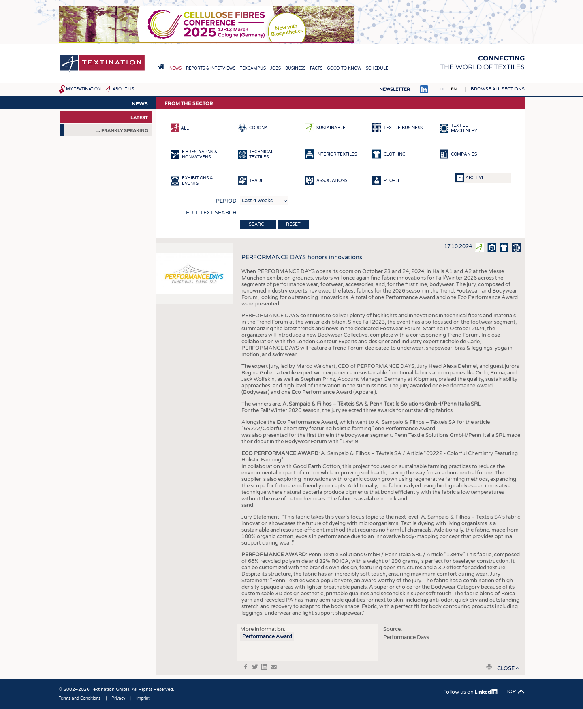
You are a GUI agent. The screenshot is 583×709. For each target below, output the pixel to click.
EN (454, 89)
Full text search (211, 212)
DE (443, 89)
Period (226, 201)
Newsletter (394, 89)
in (264, 667)
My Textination (83, 89)
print (489, 667)
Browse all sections (498, 89)
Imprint (143, 698)
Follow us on (470, 692)
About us (123, 89)
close (506, 668)
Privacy (118, 698)
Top (511, 691)
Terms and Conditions (79, 698)
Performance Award (267, 636)
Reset (293, 224)
